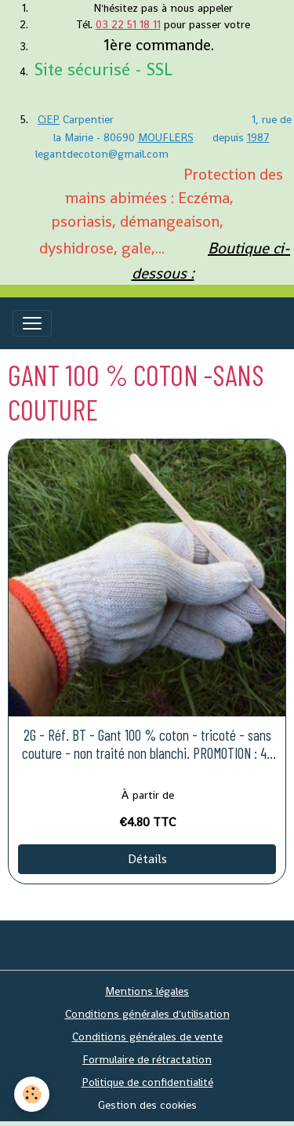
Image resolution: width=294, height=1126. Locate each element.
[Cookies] (31, 1094)
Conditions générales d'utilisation (147, 1014)
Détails (147, 859)
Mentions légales (147, 991)
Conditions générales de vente (147, 1036)
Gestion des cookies (147, 1105)
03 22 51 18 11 (128, 24)
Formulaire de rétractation (147, 1059)
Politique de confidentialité (147, 1082)
